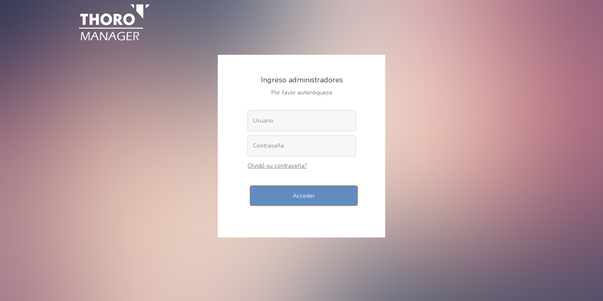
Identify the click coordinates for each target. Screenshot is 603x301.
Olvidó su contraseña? (277, 166)
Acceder (304, 196)
